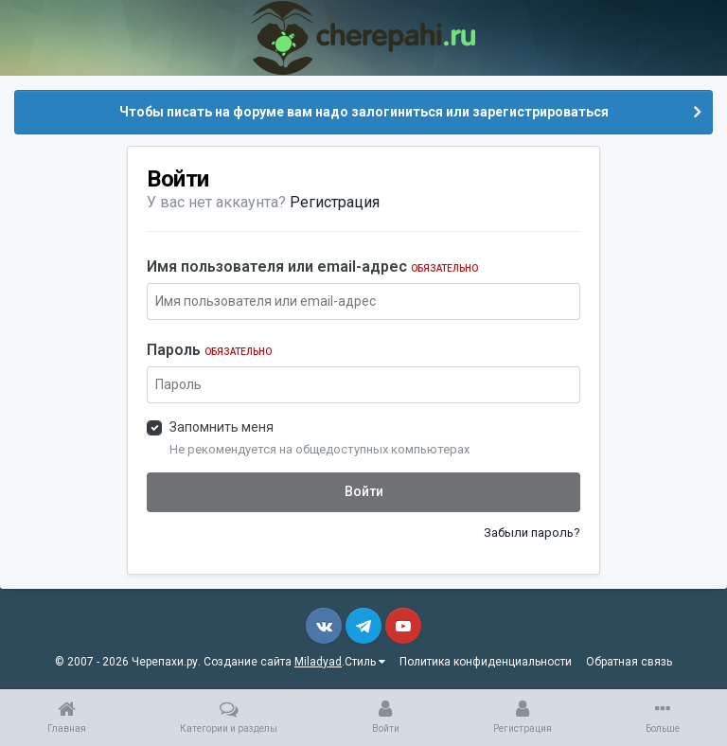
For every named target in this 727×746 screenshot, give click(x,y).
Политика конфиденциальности (485, 661)
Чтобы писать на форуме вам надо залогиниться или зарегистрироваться (364, 111)
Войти (364, 491)
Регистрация (335, 202)
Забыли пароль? (532, 532)
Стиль (365, 661)
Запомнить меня (221, 427)
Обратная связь (629, 661)
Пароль (209, 350)
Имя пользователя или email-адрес (312, 266)
